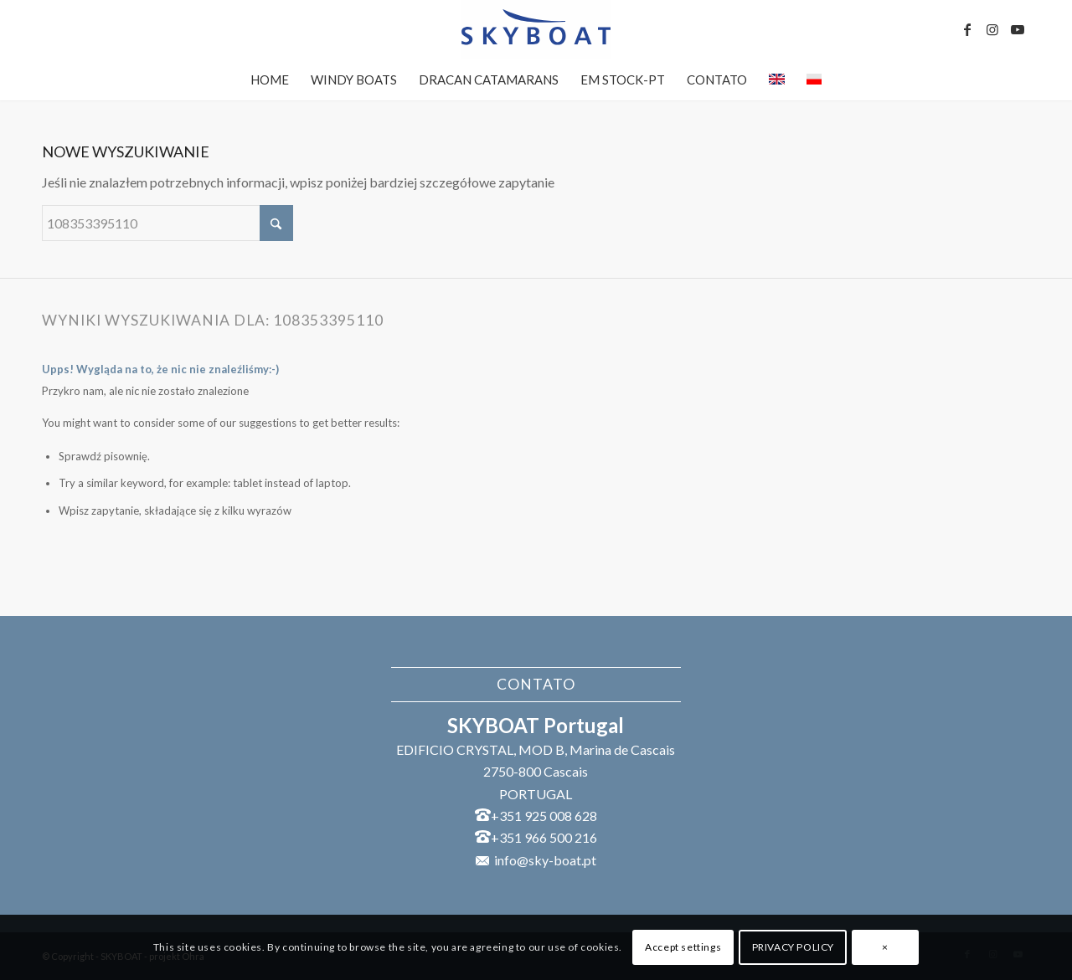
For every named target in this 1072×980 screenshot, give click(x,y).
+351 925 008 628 (544, 816)
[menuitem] (270, 79)
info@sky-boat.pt (545, 860)
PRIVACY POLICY (793, 947)
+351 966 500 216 (544, 837)
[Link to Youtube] (1017, 29)
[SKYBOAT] (536, 29)
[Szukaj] (167, 223)
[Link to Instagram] (992, 29)
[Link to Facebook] (967, 29)
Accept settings (683, 947)
